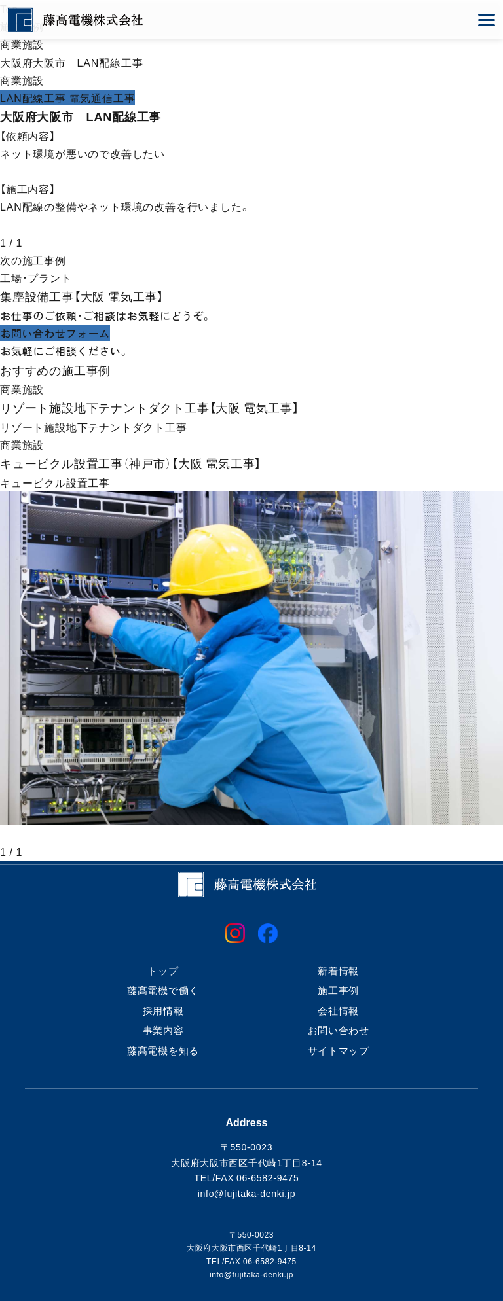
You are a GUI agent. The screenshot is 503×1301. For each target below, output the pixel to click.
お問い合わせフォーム (55, 333)
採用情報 (163, 1010)
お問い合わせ (338, 1030)
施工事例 (338, 990)
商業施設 (22, 44)
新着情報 (338, 970)
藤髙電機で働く (163, 990)
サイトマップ (338, 1050)
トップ (162, 970)
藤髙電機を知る (163, 1050)
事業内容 (163, 1030)
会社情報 (338, 1010)
